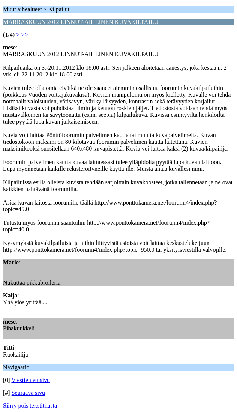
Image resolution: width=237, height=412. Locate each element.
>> (24, 34)
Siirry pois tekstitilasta (30, 405)
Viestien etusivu (30, 380)
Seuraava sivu (28, 393)
